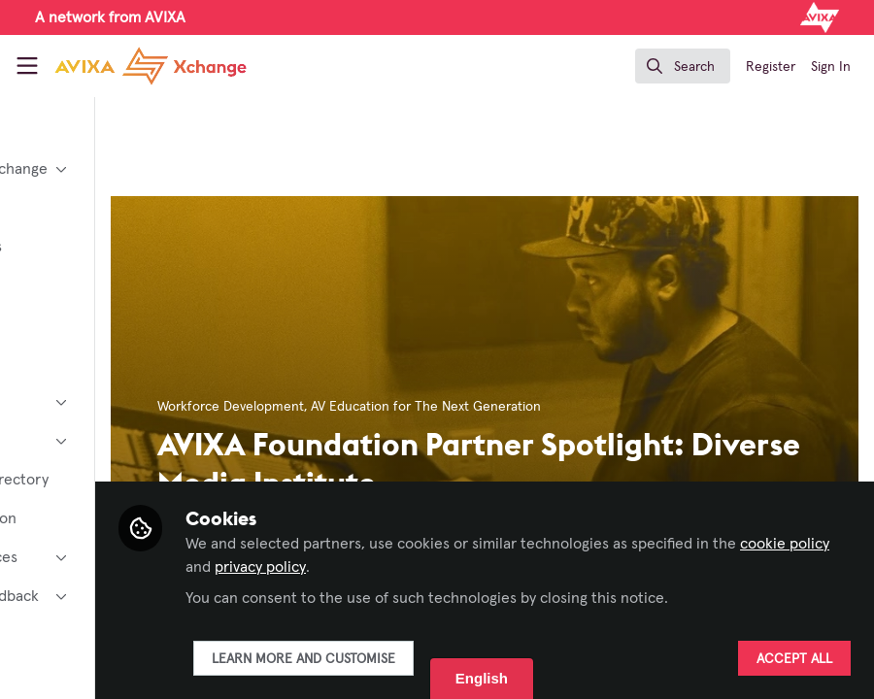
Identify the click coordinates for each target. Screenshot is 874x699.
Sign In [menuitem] (831, 67)
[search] (682, 66)
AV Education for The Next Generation (579, 407)
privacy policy (549, 567)
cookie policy (426, 567)
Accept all (794, 659)
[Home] (150, 66)
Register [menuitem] (770, 67)
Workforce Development (384, 407)
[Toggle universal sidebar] (27, 66)
